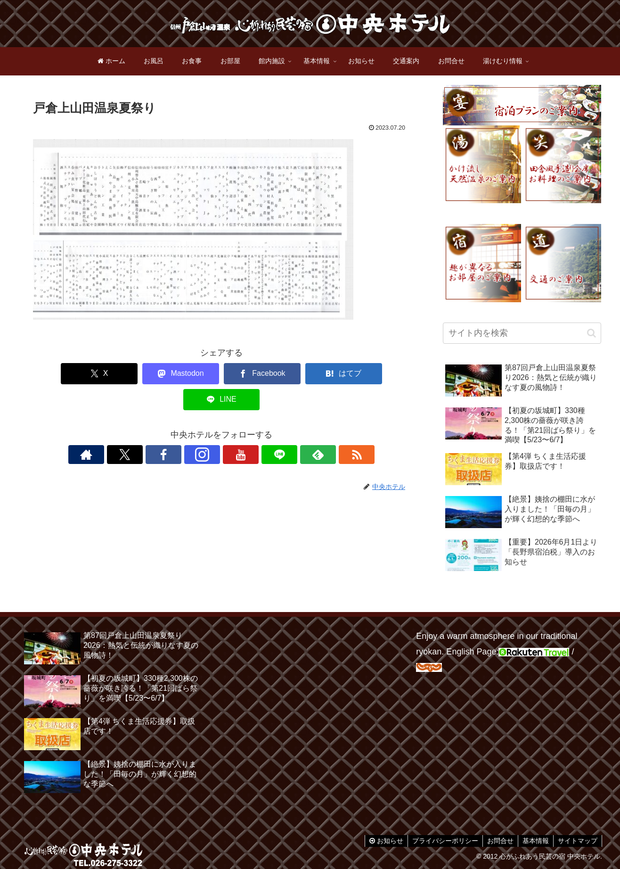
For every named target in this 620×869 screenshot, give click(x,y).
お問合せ (498, 840)
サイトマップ (577, 840)
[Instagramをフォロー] (210, 428)
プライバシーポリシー (442, 840)
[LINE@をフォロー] (254, 428)
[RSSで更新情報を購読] (297, 428)
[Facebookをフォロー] (188, 428)
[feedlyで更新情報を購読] (275, 428)
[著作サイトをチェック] (145, 428)
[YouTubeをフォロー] (232, 428)
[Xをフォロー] (167, 428)
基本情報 (534, 840)
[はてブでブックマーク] (298, 373)
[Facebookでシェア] (221, 373)
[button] (591, 333)
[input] (522, 333)
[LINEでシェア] (374, 373)
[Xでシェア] (69, 373)
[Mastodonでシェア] (145, 373)
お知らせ (382, 840)
